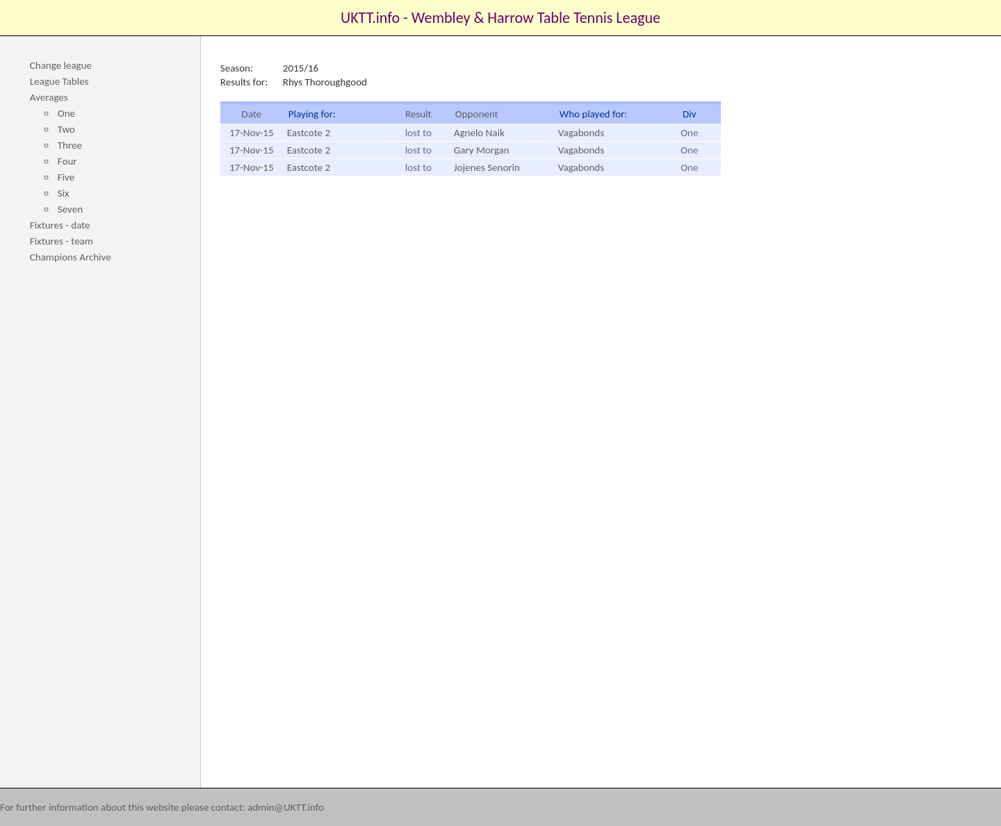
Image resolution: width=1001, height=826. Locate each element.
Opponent (476, 114)
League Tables (59, 81)
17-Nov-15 (251, 132)
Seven (70, 209)
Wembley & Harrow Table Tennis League (536, 17)
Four (67, 161)
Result (418, 114)
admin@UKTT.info (285, 807)
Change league (61, 65)
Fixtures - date (60, 225)
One (66, 113)
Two (66, 129)
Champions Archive (70, 257)
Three (70, 145)
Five (66, 177)
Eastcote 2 (308, 132)
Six (64, 193)
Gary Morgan (482, 150)
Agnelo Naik (479, 132)
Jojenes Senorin (487, 167)
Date (251, 114)
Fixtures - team (61, 241)
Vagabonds (581, 132)
